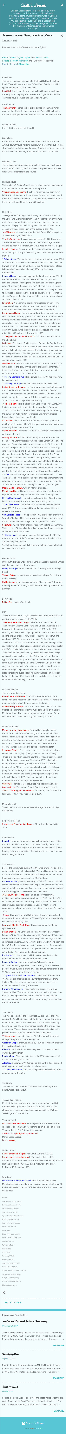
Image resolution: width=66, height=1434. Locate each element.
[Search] (62, 5)
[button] (62, 36)
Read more (58, 1345)
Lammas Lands (41, 57)
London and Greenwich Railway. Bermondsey (24, 1321)
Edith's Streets (33, 5)
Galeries (39, 1429)
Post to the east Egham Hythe (16, 57)
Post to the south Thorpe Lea (16, 64)
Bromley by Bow (10, 1354)
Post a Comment (13, 1302)
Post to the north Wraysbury (15, 61)
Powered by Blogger (33, 1423)
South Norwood (10, 1387)
